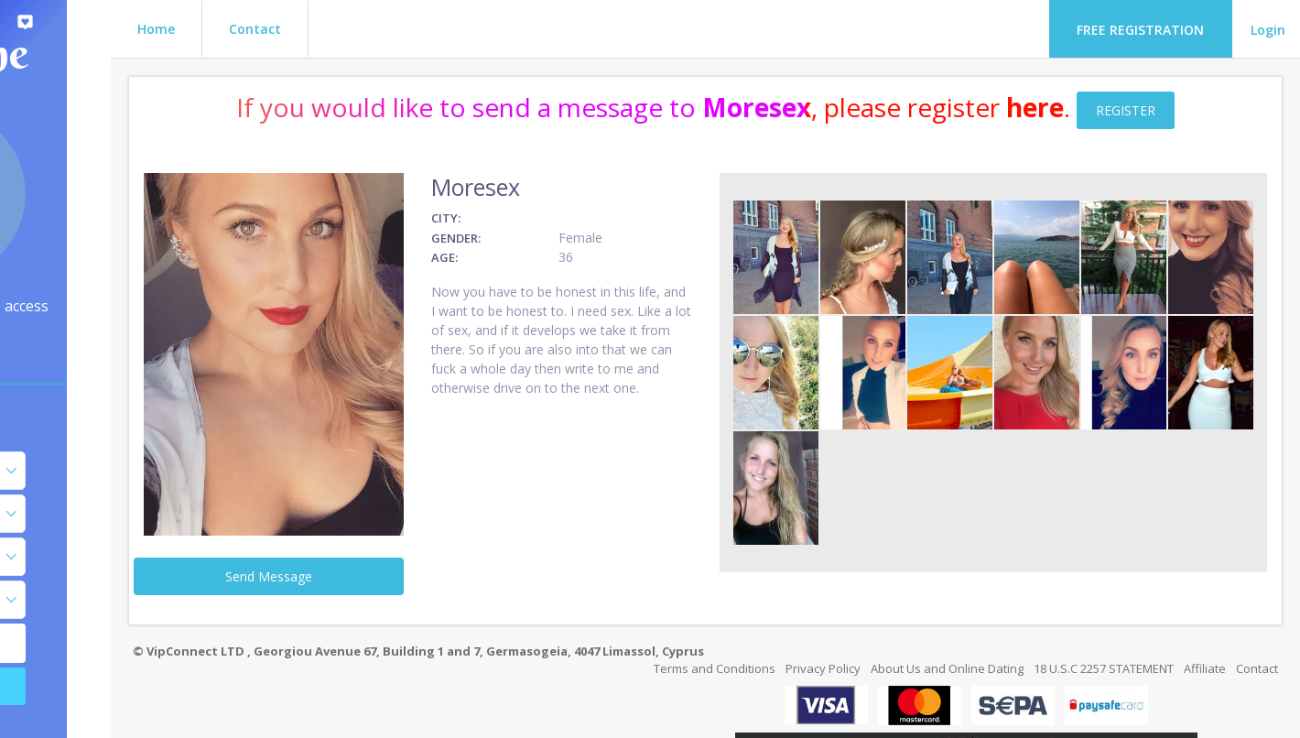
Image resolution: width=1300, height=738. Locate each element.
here (1108, 107)
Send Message (395, 525)
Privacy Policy (823, 618)
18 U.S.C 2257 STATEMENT (1104, 618)
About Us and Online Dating (947, 618)
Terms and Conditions (714, 618)
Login (1268, 29)
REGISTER (1199, 110)
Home (301, 29)
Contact (400, 29)
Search (128, 686)
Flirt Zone (128, 53)
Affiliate (1205, 618)
